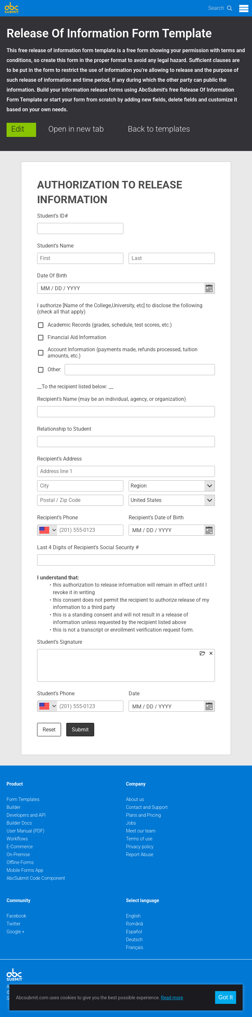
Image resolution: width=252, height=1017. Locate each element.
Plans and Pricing (143, 815)
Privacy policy (140, 846)
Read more (172, 997)
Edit (17, 129)
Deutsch (134, 939)
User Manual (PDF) (25, 830)
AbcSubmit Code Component (36, 878)
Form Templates (23, 799)
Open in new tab (76, 129)
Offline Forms (20, 862)
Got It (225, 997)
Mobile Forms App (25, 870)
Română (134, 923)
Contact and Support (147, 807)
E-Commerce (20, 846)
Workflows (17, 838)
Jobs (131, 823)
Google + (16, 931)
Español (134, 931)
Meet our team (141, 830)
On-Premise (18, 854)
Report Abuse (139, 854)
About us (135, 799)
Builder (13, 807)
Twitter (14, 923)
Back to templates (159, 129)
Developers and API (26, 815)
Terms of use (139, 838)
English (133, 916)
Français (134, 947)
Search (216, 8)
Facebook (16, 916)
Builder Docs (19, 823)
